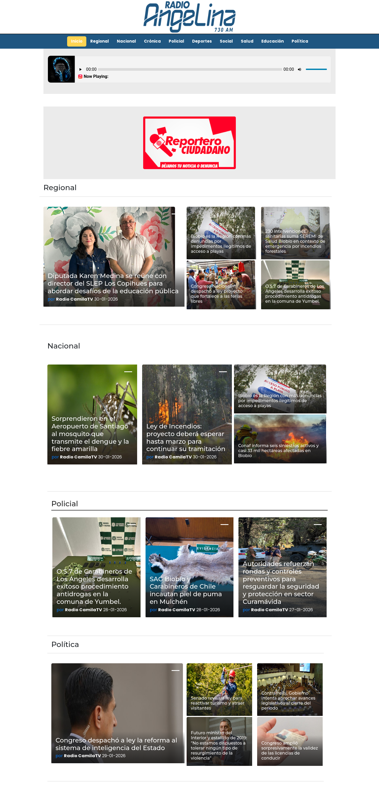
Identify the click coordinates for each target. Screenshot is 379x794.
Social (226, 41)
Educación (272, 41)
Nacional (126, 41)
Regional (99, 41)
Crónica (152, 41)
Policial (176, 41)
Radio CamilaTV (74, 299)
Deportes (202, 41)
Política (300, 41)
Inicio (76, 41)
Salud (247, 41)
